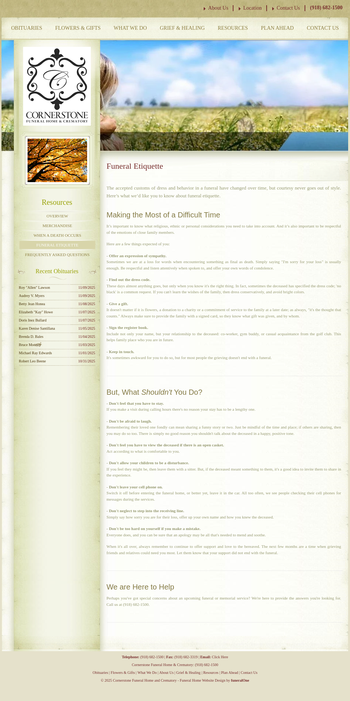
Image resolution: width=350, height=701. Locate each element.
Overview (57, 216)
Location (252, 8)
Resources (233, 28)
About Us (218, 8)
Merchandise (57, 225)
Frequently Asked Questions (57, 254)
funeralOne (240, 680)
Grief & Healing (182, 28)
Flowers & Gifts (78, 28)
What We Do (130, 28)
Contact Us (288, 8)
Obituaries (26, 28)
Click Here (220, 657)
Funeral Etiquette (57, 245)
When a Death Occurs (57, 235)
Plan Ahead (277, 28)
